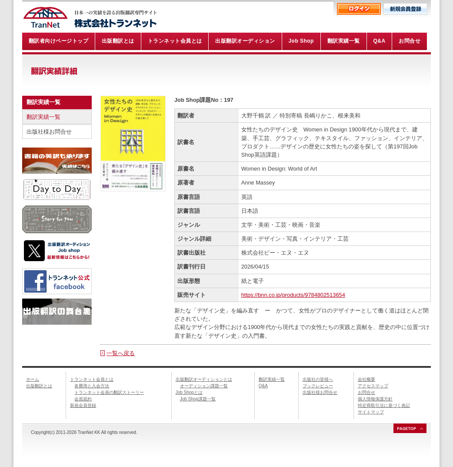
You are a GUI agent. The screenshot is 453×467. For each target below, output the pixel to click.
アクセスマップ (373, 385)
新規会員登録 (83, 405)
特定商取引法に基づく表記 (384, 405)
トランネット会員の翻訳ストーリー (109, 392)
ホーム (32, 379)
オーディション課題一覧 (204, 385)
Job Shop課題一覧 (198, 398)
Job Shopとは (189, 392)
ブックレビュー (318, 385)
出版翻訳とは (39, 385)
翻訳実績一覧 (43, 117)
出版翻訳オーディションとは (204, 379)
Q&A (263, 385)
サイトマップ (371, 412)
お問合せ (366, 392)
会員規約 (83, 398)
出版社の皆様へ (318, 379)
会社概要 (366, 379)
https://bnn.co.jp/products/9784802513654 (293, 295)
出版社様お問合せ (49, 131)
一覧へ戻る (121, 353)
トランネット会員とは (91, 379)
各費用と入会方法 (91, 385)
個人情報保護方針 (375, 398)
